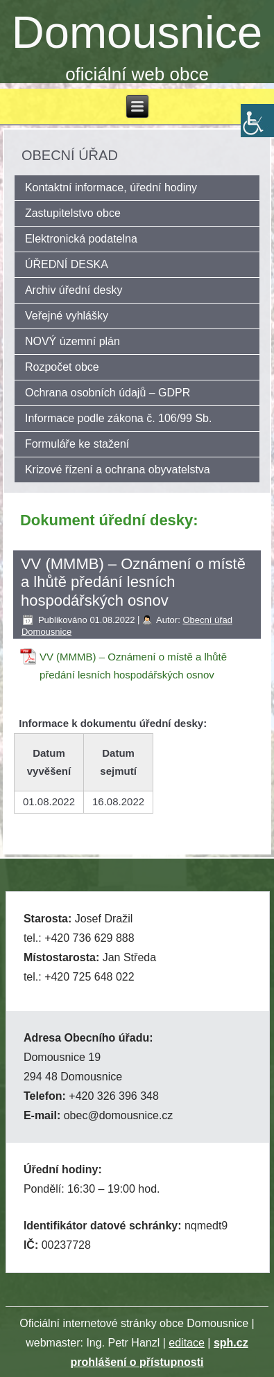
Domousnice (137, 32)
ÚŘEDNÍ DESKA (66, 264)
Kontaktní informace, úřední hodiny (111, 187)
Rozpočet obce (62, 367)
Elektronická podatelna (81, 239)
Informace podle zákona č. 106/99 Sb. (118, 418)
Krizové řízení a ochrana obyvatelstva (117, 469)
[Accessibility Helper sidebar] (257, 120)
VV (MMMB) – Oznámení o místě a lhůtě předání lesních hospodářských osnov (133, 666)
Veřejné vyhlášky (66, 316)
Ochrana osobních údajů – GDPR (107, 392)
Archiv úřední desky (74, 290)
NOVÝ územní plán (72, 341)
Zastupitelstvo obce (73, 213)
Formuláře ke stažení (77, 444)
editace (187, 1343)
